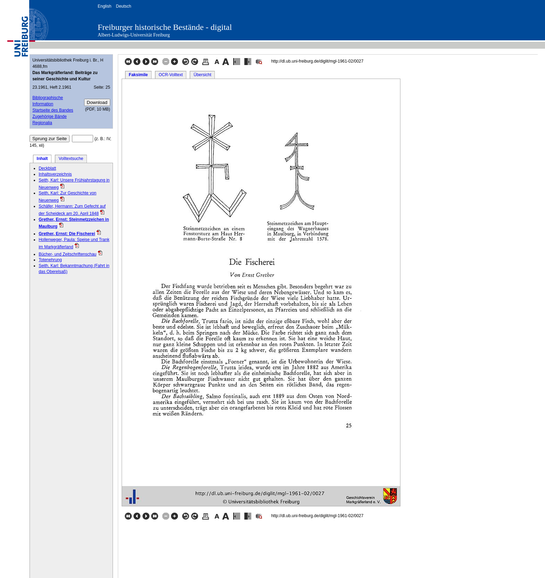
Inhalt (42, 158)
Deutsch (123, 6)
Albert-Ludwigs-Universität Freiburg (134, 35)
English (104, 6)
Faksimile (138, 74)
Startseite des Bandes (52, 110)
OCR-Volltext (170, 74)
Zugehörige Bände (49, 116)
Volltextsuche (71, 158)
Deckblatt (47, 168)
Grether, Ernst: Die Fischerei (67, 233)
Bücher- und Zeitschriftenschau (67, 254)
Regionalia (42, 122)
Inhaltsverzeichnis (55, 174)
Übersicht (202, 74)
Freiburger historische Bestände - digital (165, 27)
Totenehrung (50, 259)
